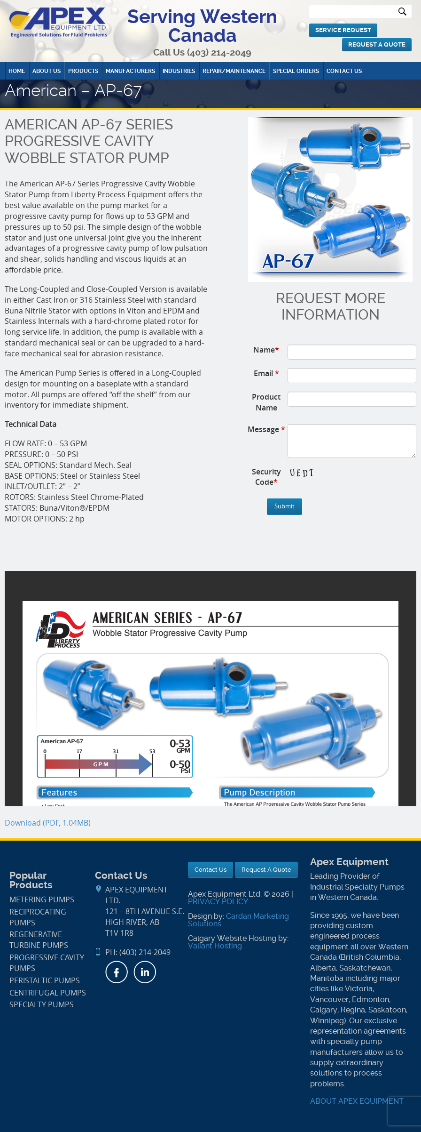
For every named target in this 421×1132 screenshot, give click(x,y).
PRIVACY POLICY (218, 901)
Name (266, 350)
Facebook (116, 972)
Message (266, 429)
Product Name (266, 402)
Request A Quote (376, 44)
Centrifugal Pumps (47, 992)
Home (16, 71)
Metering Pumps (41, 899)
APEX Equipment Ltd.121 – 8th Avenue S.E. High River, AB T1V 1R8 (144, 911)
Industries (179, 71)
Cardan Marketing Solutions (238, 920)
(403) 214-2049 (219, 52)
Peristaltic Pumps (44, 980)
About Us (46, 71)
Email (266, 373)
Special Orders (296, 71)
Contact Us (344, 71)
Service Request (343, 29)
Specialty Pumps (41, 1004)
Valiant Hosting (215, 945)
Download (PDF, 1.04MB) (48, 823)
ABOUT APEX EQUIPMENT (357, 1101)
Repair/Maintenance (234, 71)
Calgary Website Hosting (232, 938)
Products (83, 71)
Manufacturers (130, 71)
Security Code (266, 477)
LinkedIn (144, 972)
